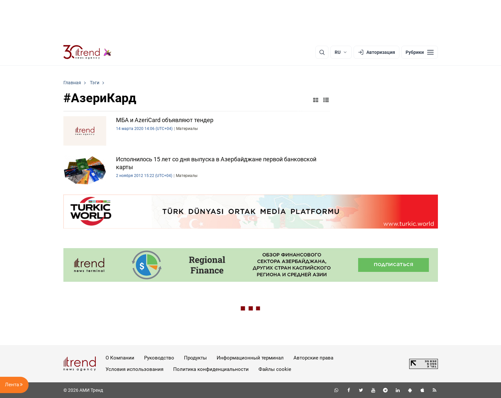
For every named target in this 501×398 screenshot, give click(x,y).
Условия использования (134, 369)
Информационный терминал (250, 358)
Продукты (195, 358)
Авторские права (313, 358)
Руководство (159, 358)
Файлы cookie (275, 369)
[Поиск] (321, 52)
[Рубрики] (419, 52)
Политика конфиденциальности (211, 369)
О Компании (120, 358)
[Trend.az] (87, 52)
